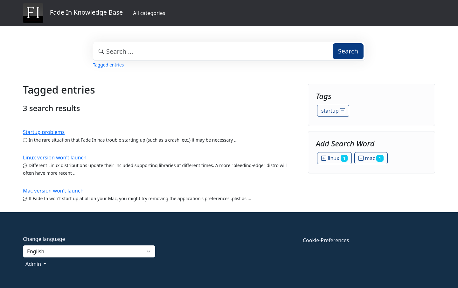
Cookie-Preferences (326, 240)
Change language (44, 238)
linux (334, 158)
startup (333, 110)
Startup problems (44, 132)
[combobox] (229, 51)
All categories (149, 13)
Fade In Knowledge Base (73, 13)
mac (370, 158)
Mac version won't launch (53, 190)
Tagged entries (108, 65)
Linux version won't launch (55, 157)
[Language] (89, 251)
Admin (33, 263)
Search (348, 51)
